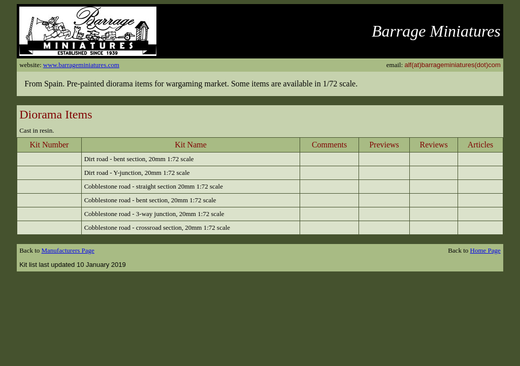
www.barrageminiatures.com (81, 65)
